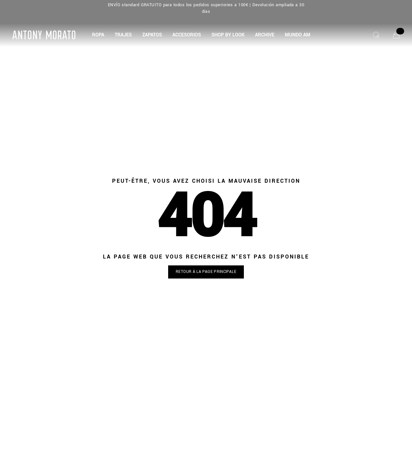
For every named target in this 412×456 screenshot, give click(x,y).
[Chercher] (376, 35)
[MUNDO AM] (297, 35)
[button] (98, 35)
